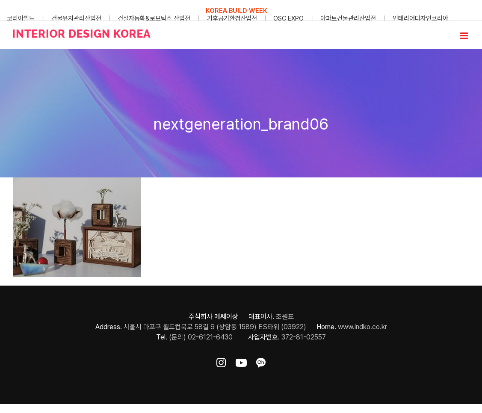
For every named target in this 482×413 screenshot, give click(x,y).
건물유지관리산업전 (76, 18)
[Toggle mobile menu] (464, 35)
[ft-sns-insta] (221, 361)
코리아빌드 (21, 18)
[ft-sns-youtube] (241, 361)
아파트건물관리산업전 (348, 18)
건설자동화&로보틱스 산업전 (154, 18)
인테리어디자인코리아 (420, 18)
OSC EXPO (288, 18)
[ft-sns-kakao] (260, 361)
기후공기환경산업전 (232, 18)
